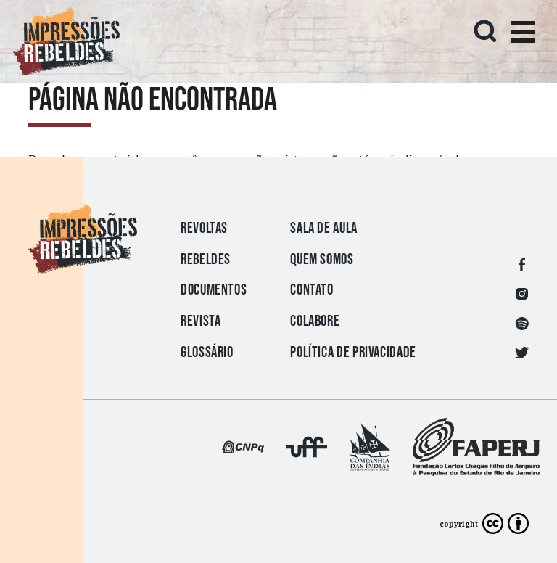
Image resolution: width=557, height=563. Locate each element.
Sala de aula (324, 228)
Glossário (207, 352)
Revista (200, 321)
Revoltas (204, 228)
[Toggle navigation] (523, 34)
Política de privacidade (353, 352)
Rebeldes (206, 259)
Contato (311, 290)
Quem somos (321, 259)
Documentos (214, 290)
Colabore (314, 321)
